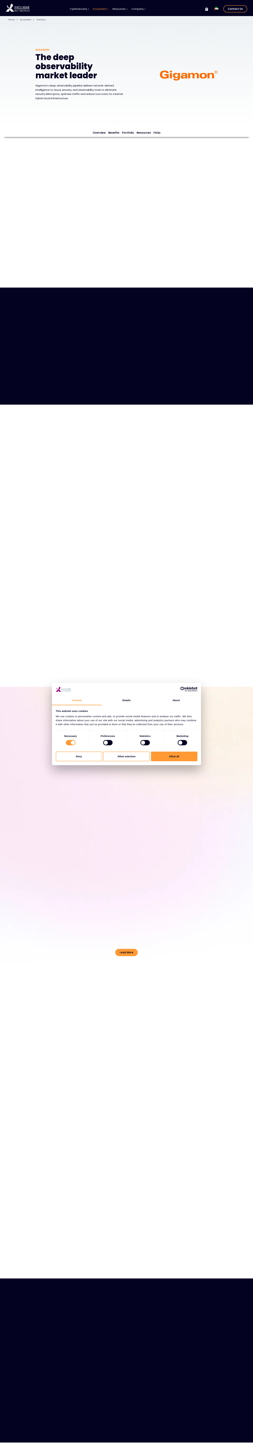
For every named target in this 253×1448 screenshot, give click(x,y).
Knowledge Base (111, 1443)
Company (138, 9)
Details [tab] (126, 700)
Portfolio (128, 133)
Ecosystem (101, 9)
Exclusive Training (200, 1438)
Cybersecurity (79, 9)
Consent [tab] (77, 700)
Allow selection (126, 756)
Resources (120, 9)
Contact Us (235, 9)
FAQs (156, 133)
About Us (138, 1443)
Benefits (113, 133)
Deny (79, 756)
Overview (99, 133)
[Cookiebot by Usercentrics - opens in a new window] (182, 689)
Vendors (43, 19)
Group (194, 1432)
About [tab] (176, 700)
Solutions (44, 1443)
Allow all (174, 756)
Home (14, 19)
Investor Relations (200, 1443)
